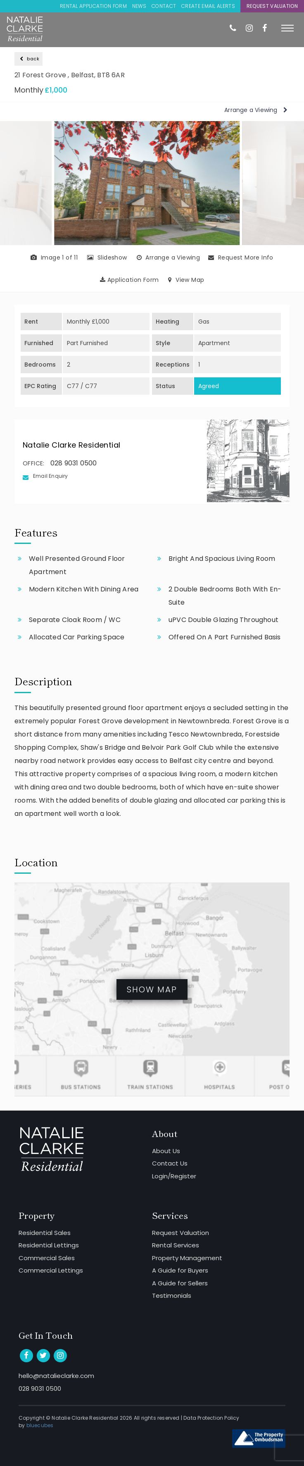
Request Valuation (272, 6)
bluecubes (40, 1425)
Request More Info (240, 257)
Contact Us (170, 1163)
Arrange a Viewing (255, 110)
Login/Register (174, 1176)
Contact (164, 6)
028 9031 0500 (73, 463)
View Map (186, 280)
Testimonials (171, 1295)
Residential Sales (45, 1232)
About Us (166, 1151)
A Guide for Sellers (180, 1283)
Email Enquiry (50, 475)
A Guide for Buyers (180, 1270)
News (139, 6)
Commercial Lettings (51, 1270)
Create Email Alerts (208, 6)
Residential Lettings (49, 1245)
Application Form (129, 280)
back (29, 58)
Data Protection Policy (211, 1417)
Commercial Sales (47, 1258)
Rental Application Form (93, 6)
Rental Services (175, 1245)
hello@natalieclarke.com (56, 1375)
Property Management (187, 1258)
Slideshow (107, 257)
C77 (73, 386)
